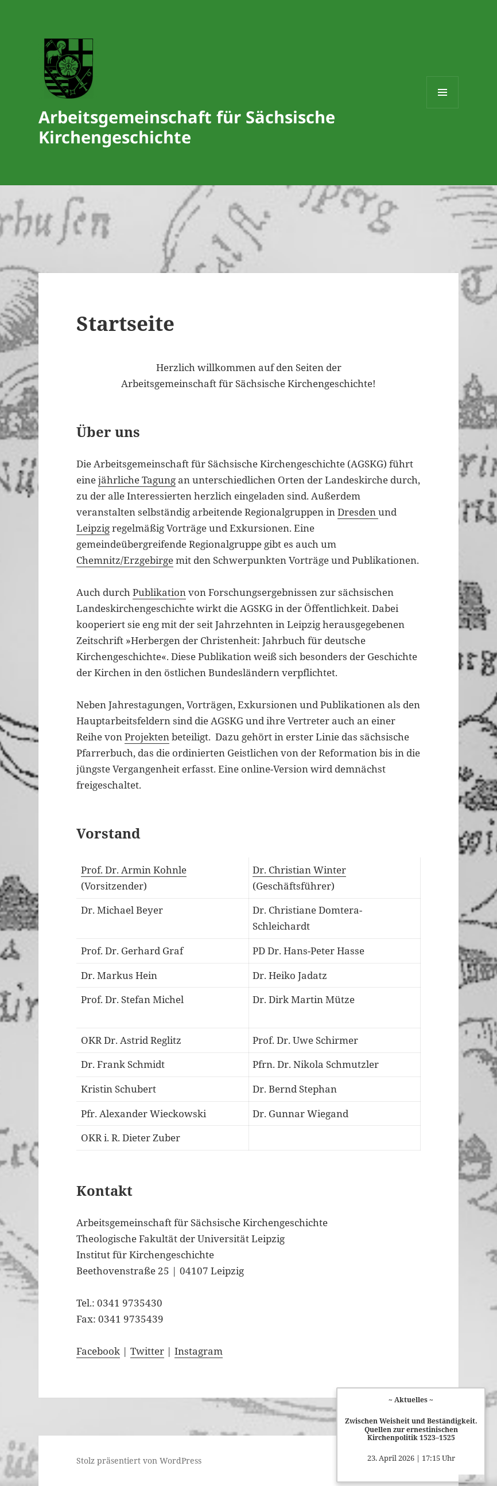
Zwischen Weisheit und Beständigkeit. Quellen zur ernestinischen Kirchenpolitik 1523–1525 (411, 1429)
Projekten (147, 736)
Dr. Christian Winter (299, 869)
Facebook (98, 1351)
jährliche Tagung (137, 479)
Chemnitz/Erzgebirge (124, 560)
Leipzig (93, 528)
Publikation (159, 592)
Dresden (357, 511)
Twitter (147, 1351)
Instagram (198, 1351)
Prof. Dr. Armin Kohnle (134, 869)
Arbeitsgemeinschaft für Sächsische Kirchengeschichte (186, 127)
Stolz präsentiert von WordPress (138, 1460)
